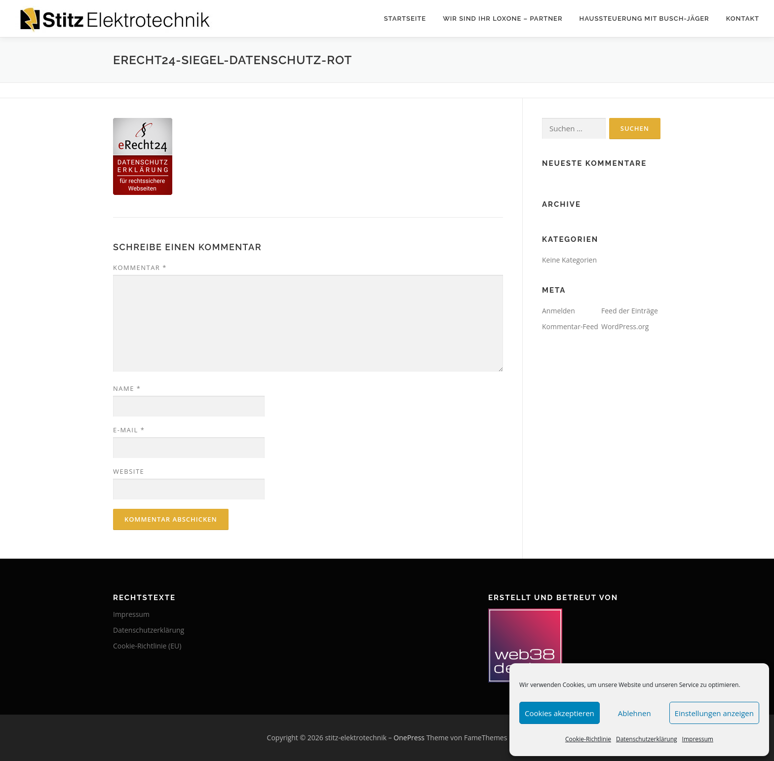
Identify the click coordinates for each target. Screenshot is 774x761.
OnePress (409, 737)
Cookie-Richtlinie (588, 739)
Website (128, 471)
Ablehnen (634, 713)
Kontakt (742, 18)
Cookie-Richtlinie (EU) (147, 645)
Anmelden (558, 310)
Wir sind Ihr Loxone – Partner (502, 18)
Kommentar (140, 267)
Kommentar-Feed (570, 326)
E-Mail (129, 429)
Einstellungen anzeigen (714, 713)
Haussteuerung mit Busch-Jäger (644, 18)
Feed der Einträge (629, 310)
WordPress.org (625, 326)
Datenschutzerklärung (646, 739)
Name (127, 388)
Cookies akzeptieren (559, 713)
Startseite (405, 18)
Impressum (697, 739)
